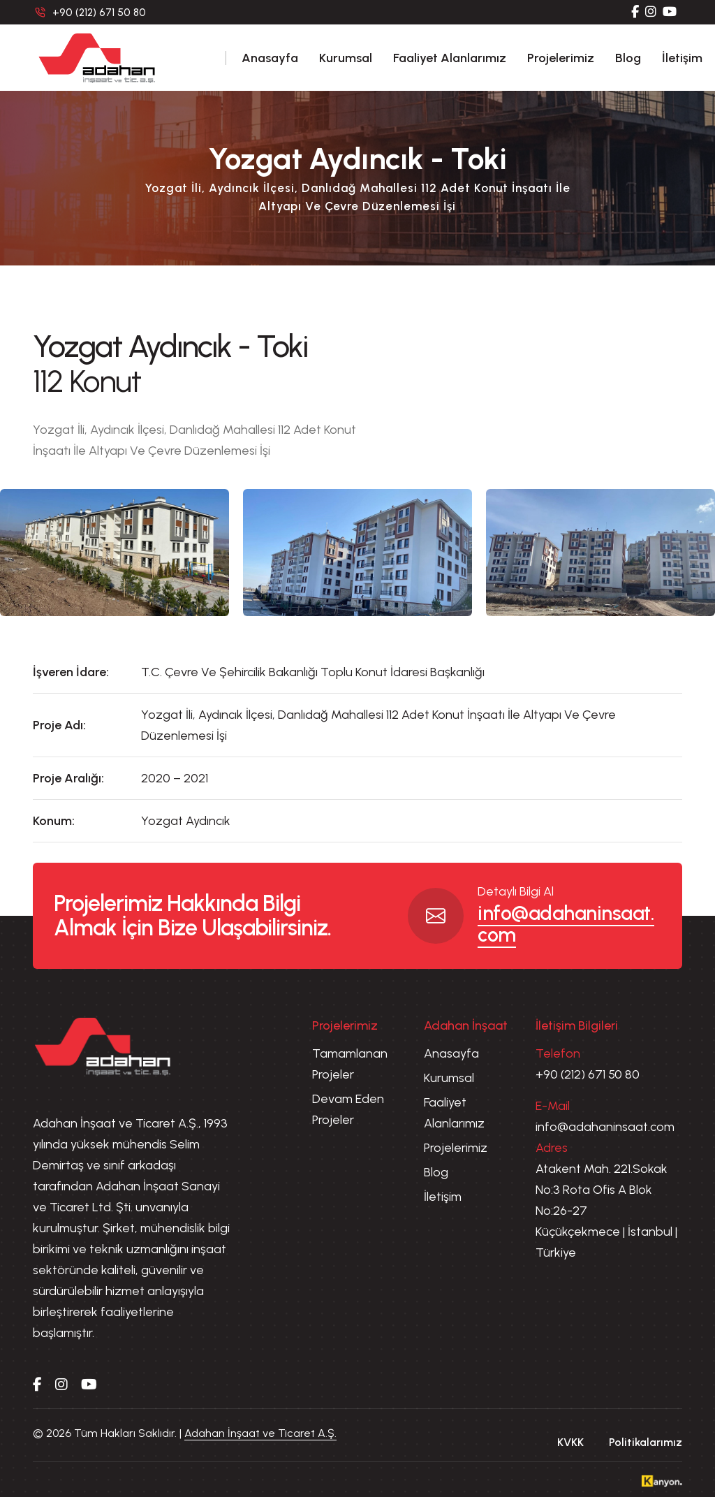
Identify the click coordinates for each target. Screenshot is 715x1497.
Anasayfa (270, 58)
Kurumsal (345, 58)
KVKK (570, 1442)
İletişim (682, 58)
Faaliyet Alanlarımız (449, 58)
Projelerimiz (560, 58)
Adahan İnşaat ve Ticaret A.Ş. (260, 1433)
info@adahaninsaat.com (566, 924)
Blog (628, 58)
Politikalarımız (645, 1442)
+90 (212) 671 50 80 (588, 1074)
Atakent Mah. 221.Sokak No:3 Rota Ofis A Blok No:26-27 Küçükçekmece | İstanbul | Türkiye (606, 1210)
